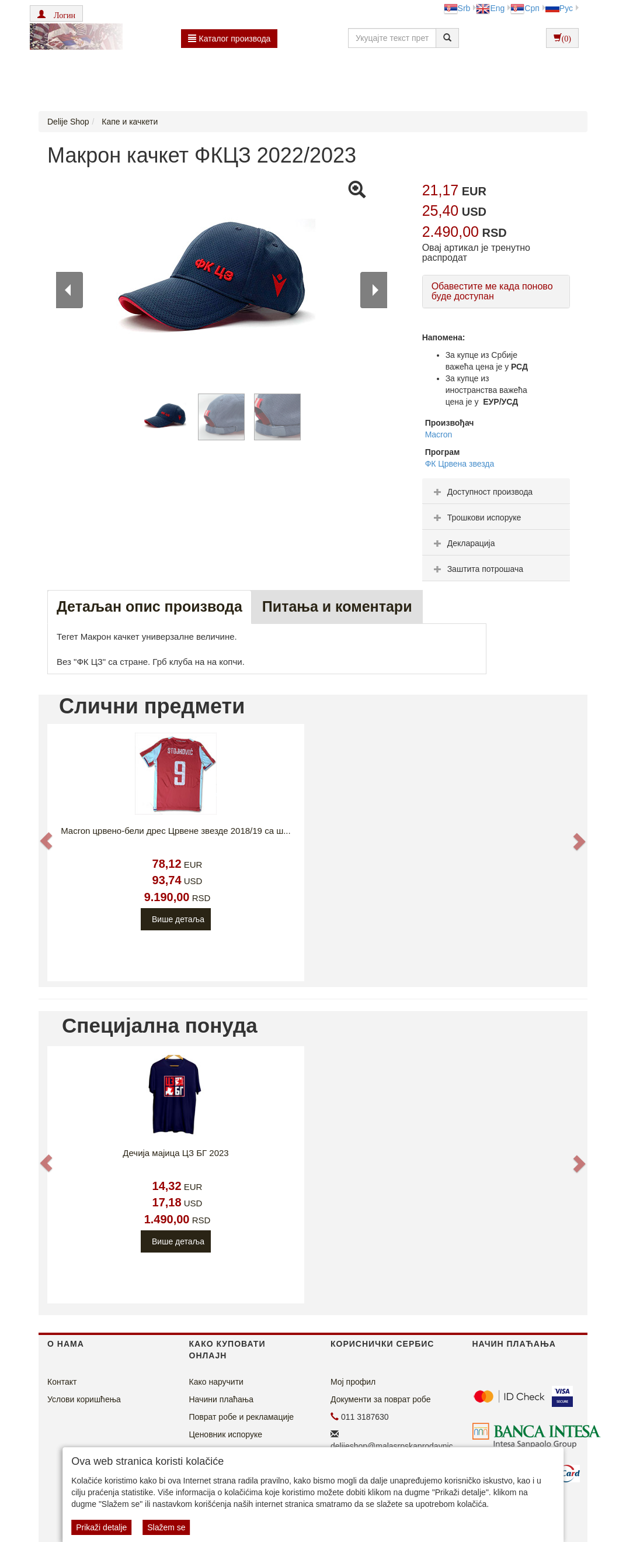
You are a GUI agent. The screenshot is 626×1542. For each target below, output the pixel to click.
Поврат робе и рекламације (241, 1417)
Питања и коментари (337, 606)
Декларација (463, 543)
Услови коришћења (84, 1399)
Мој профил (353, 1381)
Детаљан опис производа (149, 606)
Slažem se (166, 1527)
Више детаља (178, 919)
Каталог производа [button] (229, 38)
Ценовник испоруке (226, 1434)
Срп (524, 8)
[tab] (496, 491)
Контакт (61, 1381)
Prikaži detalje (101, 1527)
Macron (439, 434)
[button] (56, 13)
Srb (457, 8)
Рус (559, 8)
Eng (490, 8)
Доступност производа (482, 491)
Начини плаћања (221, 1399)
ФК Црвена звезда (460, 463)
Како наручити (216, 1381)
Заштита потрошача (477, 569)
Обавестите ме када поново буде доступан (492, 291)
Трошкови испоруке (476, 517)
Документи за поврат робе (381, 1399)
